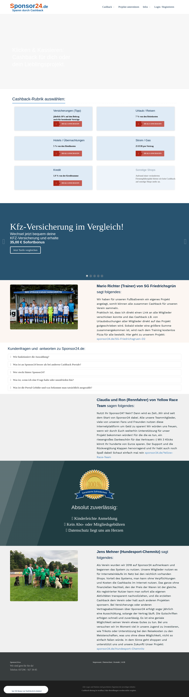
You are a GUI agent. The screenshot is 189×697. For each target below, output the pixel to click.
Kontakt (117, 662)
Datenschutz (107, 662)
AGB (123, 662)
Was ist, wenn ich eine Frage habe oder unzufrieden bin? (42, 380)
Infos (147, 6)
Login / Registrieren (164, 6)
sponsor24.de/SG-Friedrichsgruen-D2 (121, 338)
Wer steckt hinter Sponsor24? (27, 372)
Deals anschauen (66, 123)
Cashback (108, 6)
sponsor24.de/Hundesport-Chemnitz (120, 648)
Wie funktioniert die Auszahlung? (29, 356)
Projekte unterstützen (128, 6)
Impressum (97, 662)
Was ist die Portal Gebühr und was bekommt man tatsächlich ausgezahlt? (51, 387)
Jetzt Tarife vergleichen (25, 250)
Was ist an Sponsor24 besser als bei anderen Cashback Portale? (45, 364)
